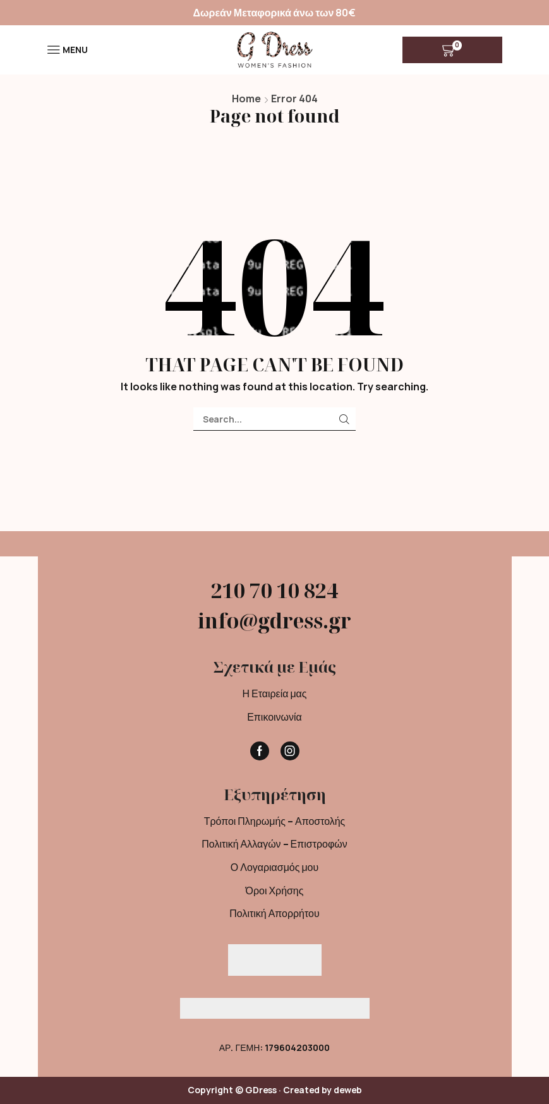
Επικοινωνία (274, 717)
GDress (261, 1090)
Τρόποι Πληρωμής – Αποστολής (275, 821)
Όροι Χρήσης (275, 890)
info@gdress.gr (274, 620)
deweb (348, 1090)
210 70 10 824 (274, 590)
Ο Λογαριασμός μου (274, 867)
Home (246, 98)
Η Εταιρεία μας (274, 693)
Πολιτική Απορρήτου (274, 913)
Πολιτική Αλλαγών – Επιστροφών (274, 844)
